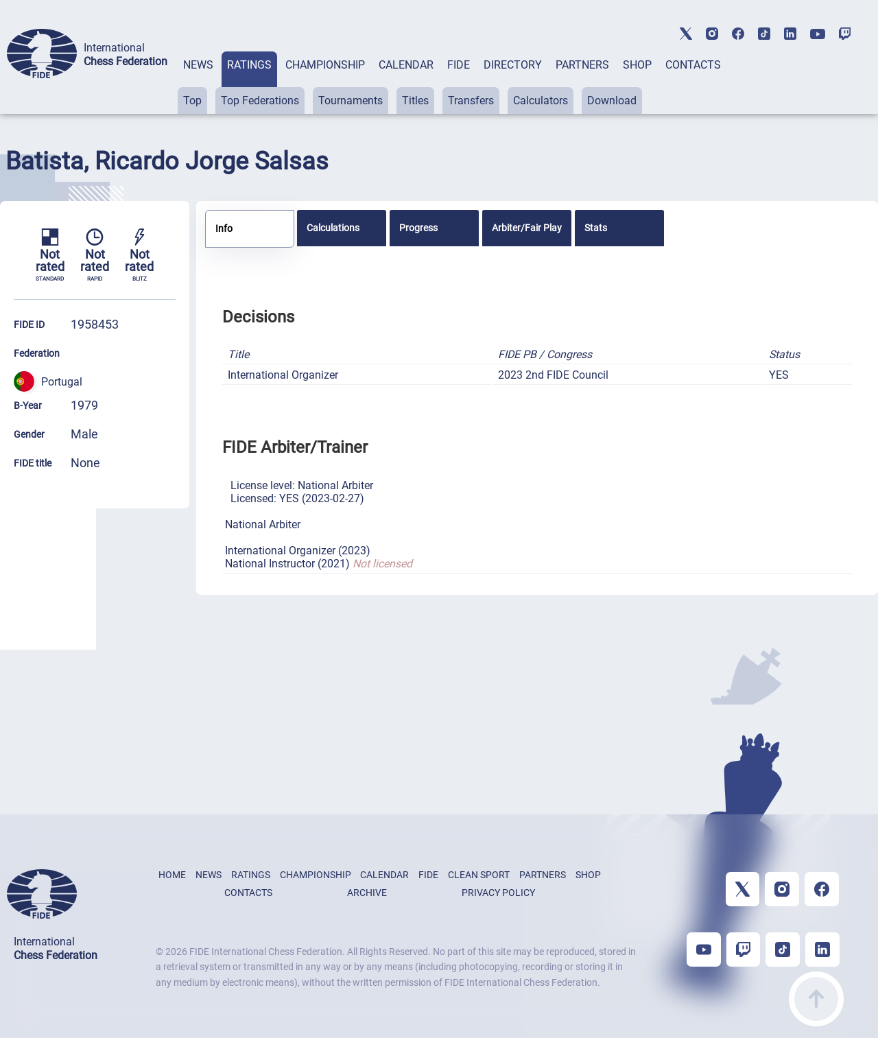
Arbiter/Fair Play (527, 227)
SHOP (637, 64)
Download (612, 100)
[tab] (198, 82)
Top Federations (260, 100)
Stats (595, 227)
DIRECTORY (513, 64)
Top (192, 100)
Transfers (471, 100)
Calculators (540, 100)
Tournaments (350, 100)
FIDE (458, 64)
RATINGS (249, 64)
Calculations (333, 227)
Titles (415, 100)
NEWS (198, 64)
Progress (418, 227)
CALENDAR (406, 64)
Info (224, 228)
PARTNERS (582, 64)
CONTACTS (693, 64)
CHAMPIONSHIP (325, 64)
